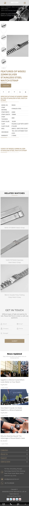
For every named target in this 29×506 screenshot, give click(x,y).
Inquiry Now (6, 85)
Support (4, 458)
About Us (4, 454)
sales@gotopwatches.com (10, 479)
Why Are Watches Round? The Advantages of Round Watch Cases (13, 437)
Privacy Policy (17, 496)
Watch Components (17, 7)
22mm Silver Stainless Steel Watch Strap (12, 10)
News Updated (14, 354)
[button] (4, 23)
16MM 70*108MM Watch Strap (14, 228)
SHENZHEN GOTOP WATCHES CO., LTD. (13, 491)
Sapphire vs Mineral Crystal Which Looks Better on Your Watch (12, 381)
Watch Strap (4, 8)
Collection (8, 7)
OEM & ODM (5, 462)
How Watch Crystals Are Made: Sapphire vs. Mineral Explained (11, 409)
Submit (14, 341)
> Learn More (4, 387)
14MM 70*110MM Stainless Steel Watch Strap (14, 261)
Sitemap (9, 496)
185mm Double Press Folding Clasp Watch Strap (14, 296)
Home (2, 7)
